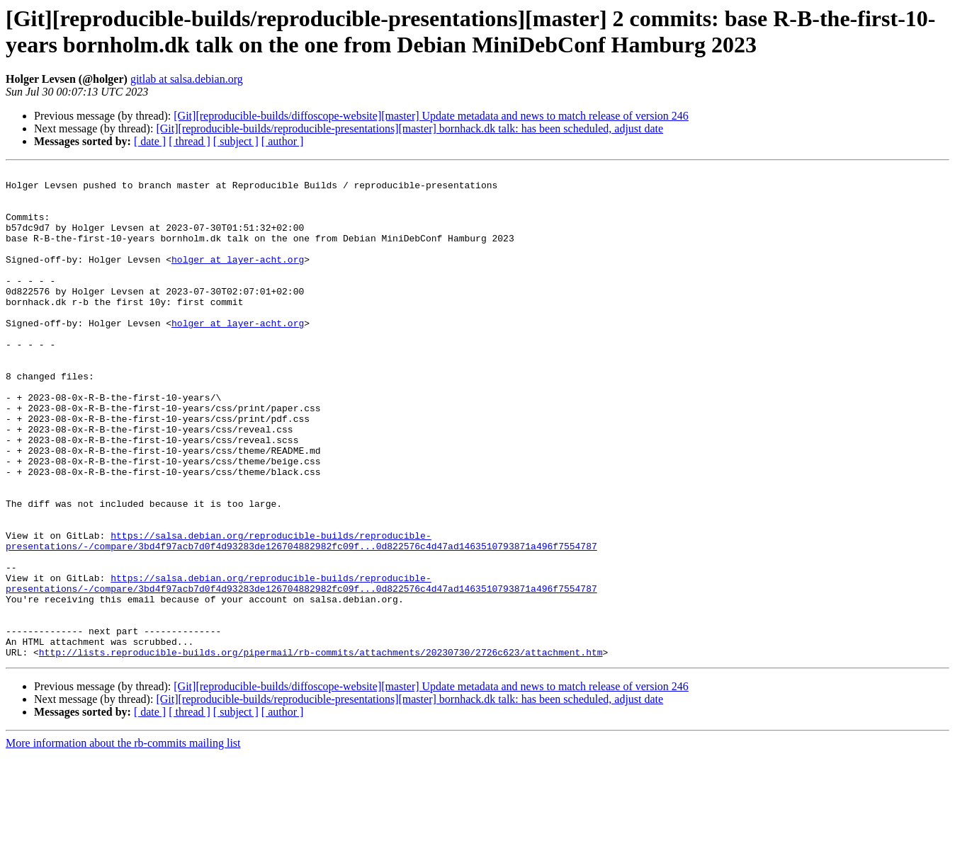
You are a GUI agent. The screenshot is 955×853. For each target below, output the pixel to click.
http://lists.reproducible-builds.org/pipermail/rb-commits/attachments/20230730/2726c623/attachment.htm (321, 749)
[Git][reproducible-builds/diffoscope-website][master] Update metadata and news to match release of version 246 (431, 116)
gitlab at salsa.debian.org (186, 79)
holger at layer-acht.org (237, 278)
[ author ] (282, 141)
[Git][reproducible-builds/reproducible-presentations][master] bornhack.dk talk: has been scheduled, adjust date (409, 128)
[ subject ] (236, 141)
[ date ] (150, 141)
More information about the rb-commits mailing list (123, 841)
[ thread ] (189, 141)
